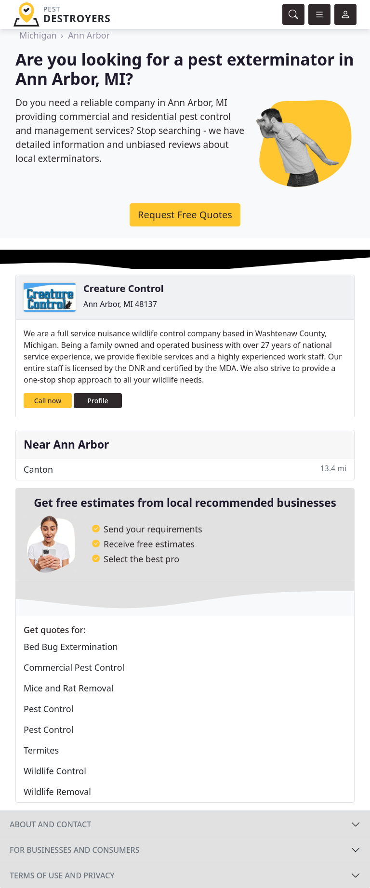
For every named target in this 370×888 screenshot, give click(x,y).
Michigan (38, 35)
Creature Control (123, 288)
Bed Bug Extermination (71, 646)
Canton (185, 469)
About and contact (50, 824)
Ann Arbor (89, 35)
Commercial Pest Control (74, 667)
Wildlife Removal (57, 791)
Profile (98, 400)
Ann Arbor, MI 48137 (120, 304)
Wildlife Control (55, 771)
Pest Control (48, 709)
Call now (47, 400)
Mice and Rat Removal (68, 688)
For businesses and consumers (74, 850)
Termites (41, 750)
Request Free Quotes (185, 214)
